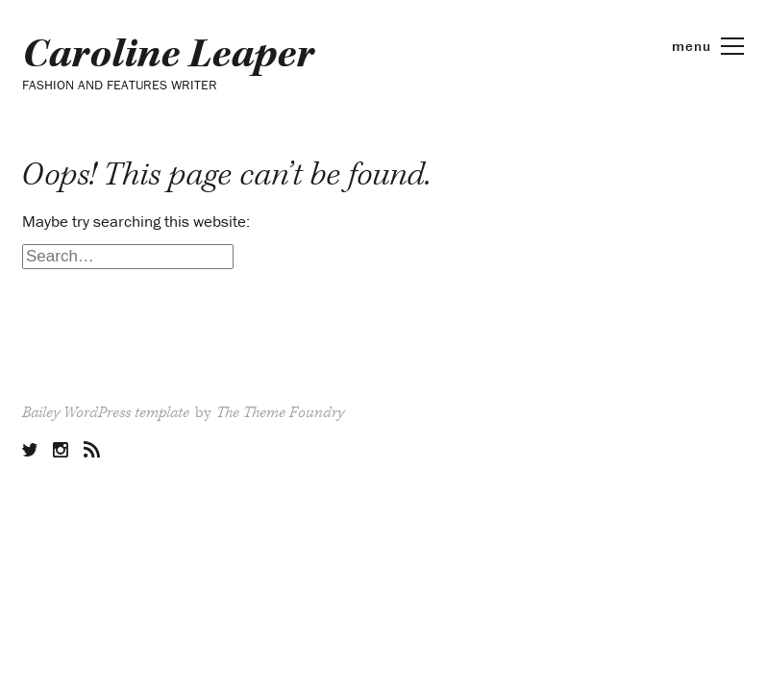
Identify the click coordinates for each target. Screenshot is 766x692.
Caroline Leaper (168, 55)
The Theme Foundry (280, 413)
